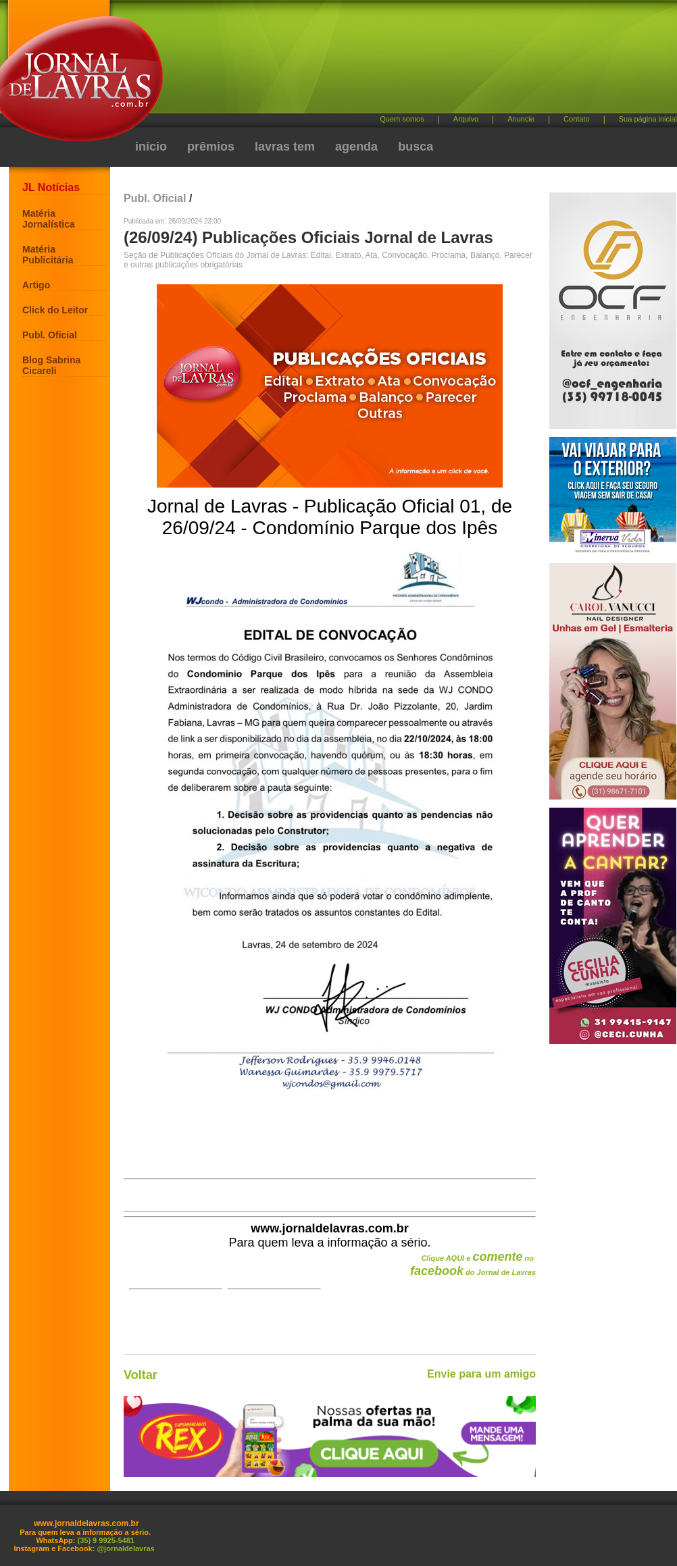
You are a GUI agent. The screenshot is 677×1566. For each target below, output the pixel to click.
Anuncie (520, 119)
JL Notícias (51, 187)
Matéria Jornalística (48, 219)
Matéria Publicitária (47, 254)
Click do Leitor (55, 310)
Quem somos (402, 119)
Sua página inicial (648, 119)
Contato (576, 119)
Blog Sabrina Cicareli (51, 365)
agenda (356, 146)
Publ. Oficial (49, 335)
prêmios (210, 146)
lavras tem (285, 146)
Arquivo (465, 119)
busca (415, 146)
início (151, 146)
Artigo (36, 285)
